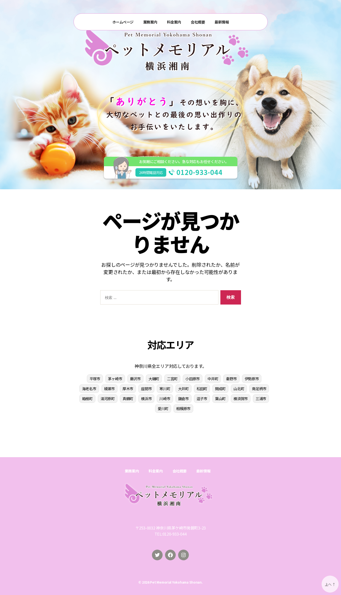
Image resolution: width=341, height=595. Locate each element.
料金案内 (174, 22)
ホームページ (122, 22)
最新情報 (222, 22)
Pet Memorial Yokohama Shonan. (176, 582)
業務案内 (150, 22)
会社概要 (198, 22)
